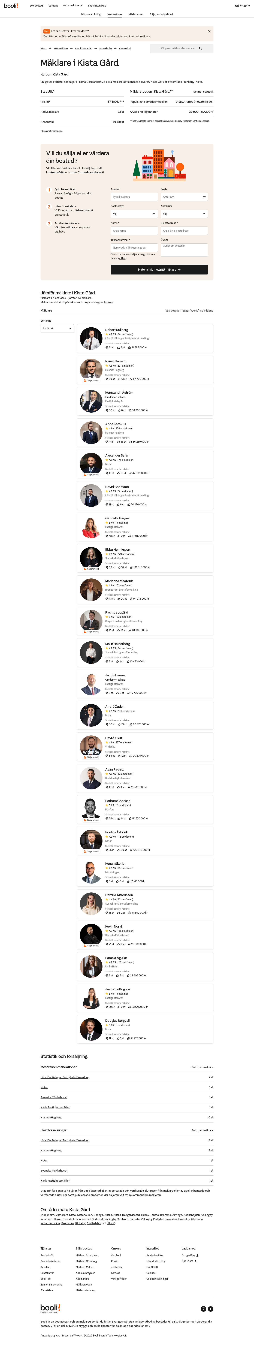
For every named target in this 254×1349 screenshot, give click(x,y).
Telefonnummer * (120, 240)
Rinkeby (80, 1223)
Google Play (190, 1255)
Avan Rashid (114, 770)
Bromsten (67, 1223)
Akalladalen (94, 1223)
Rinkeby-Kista (193, 81)
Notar (44, 1087)
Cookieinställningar (157, 1278)
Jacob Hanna (115, 675)
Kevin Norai (113, 927)
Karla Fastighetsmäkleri (55, 1107)
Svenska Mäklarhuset (54, 1097)
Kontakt (115, 1273)
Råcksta (135, 1219)
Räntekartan (47, 1273)
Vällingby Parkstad (152, 1219)
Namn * (115, 223)
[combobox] (178, 48)
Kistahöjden (84, 1215)
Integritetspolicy (155, 1261)
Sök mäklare (115, 14)
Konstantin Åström (119, 393)
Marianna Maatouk (119, 581)
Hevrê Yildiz (113, 738)
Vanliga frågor (119, 1278)
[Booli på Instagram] (203, 1309)
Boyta (164, 189)
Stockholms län (83, 48)
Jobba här (116, 1267)
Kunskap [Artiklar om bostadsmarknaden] (45, 1267)
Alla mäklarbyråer (85, 1273)
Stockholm (105, 48)
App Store (189, 1261)
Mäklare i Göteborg (86, 1261)
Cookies (151, 1273)
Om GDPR (152, 1267)
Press (114, 1261)
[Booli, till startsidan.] (11, 5)
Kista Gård (125, 48)
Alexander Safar (117, 456)
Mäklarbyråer (136, 14)
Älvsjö (111, 1223)
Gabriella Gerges (117, 518)
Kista (72, 1215)
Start (44, 48)
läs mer (108, 302)
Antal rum (166, 206)
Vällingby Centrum (116, 1219)
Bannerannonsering (51, 1284)
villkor (122, 258)
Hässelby (184, 1219)
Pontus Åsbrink (116, 832)
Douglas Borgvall (117, 1021)
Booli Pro (46, 1278)
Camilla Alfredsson (119, 895)
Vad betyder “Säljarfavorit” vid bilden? (189, 310)
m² (204, 196)
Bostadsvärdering (50, 1261)
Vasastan (171, 1219)
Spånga (98, 1215)
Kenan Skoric (114, 864)
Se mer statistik (203, 91)
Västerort (62, 1215)
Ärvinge (177, 1215)
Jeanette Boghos (117, 989)
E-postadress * (169, 223)
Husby (145, 1215)
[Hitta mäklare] (72, 5)
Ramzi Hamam (115, 361)
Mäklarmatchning (91, 14)
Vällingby (207, 1215)
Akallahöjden (192, 1215)
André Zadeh (115, 707)
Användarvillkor (155, 1255)
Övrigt (164, 240)
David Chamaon (117, 487)
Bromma (165, 1215)
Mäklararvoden (84, 1284)
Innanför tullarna (51, 1219)
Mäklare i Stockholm (87, 1255)
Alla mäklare (82, 1278)
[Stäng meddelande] (209, 31)
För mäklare (47, 1290)
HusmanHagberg (51, 1117)
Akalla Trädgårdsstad (126, 1215)
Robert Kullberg (116, 330)
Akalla (108, 1215)
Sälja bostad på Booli (161, 14)
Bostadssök (47, 1255)
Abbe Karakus (115, 424)
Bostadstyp (117, 206)
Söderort (97, 1219)
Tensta (154, 1215)
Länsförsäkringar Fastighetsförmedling (65, 1077)
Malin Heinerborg (117, 644)
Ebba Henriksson (117, 550)
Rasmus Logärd (116, 613)
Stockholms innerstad (76, 1219)
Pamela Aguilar (116, 958)
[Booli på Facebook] (210, 1309)
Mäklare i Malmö (84, 1267)
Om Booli (116, 1255)
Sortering (46, 320)
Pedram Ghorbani (118, 801)
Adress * (116, 189)
